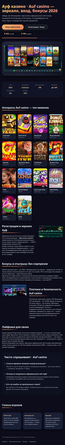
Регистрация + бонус (36, 27)
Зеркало (25, 441)
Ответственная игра (15, 441)
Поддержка (32, 441)
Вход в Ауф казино (12, 27)
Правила (4, 441)
